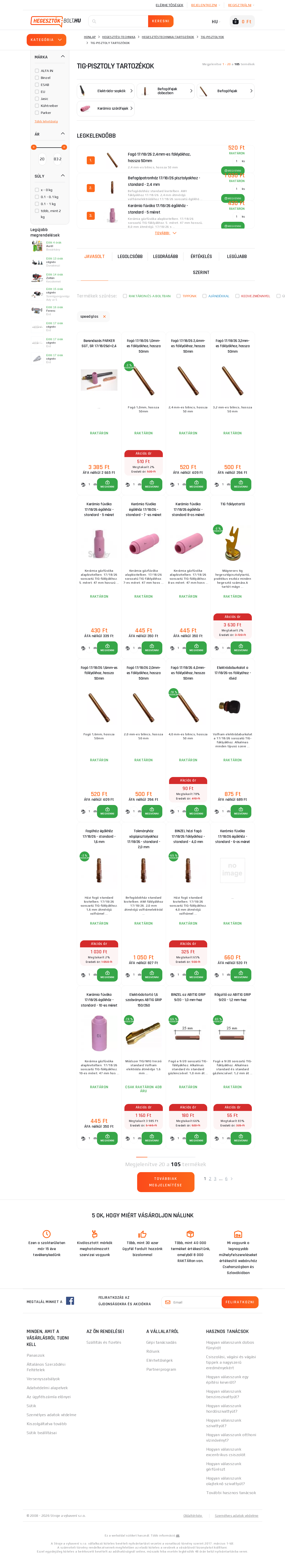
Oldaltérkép (192, 1522)
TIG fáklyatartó (232, 506)
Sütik (31, 1412)
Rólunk (153, 1357)
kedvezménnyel (255, 296)
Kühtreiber (49, 106)
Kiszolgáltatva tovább (47, 1430)
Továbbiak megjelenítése (165, 1188)
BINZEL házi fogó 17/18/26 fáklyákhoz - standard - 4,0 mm (188, 841)
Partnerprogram (161, 1375)
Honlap (90, 37)
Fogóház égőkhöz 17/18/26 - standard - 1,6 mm (99, 841)
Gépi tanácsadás (161, 1348)
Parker (46, 113)
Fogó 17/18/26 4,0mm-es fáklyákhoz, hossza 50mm (188, 676)
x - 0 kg (47, 190)
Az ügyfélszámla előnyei (49, 1403)
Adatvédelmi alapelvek (47, 1394)
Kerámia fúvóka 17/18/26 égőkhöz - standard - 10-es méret (99, 1007)
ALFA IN (47, 71)
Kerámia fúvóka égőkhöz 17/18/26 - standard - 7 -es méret (143, 511)
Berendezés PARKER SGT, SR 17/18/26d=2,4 (99, 343)
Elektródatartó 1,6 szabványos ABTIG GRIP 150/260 (143, 1006)
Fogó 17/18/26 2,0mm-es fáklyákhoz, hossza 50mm (144, 676)
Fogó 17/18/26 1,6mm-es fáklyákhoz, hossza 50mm (99, 676)
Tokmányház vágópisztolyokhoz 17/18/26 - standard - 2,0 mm (143, 842)
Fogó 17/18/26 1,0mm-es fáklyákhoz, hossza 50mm (144, 346)
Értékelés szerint (201, 264)
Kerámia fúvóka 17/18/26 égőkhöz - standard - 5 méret (99, 511)
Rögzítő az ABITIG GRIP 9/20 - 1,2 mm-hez (232, 1003)
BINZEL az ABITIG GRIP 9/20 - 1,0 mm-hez (188, 1003)
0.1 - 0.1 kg (50, 197)
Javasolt (94, 256)
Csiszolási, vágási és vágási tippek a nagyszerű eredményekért (231, 1369)
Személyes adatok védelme (52, 1421)
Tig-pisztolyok (212, 37)
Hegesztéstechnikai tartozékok (168, 37)
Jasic (44, 99)
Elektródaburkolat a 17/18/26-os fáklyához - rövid (232, 676)
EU (43, 92)
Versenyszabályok (43, 1385)
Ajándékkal (219, 296)
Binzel (46, 78)
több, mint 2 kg (51, 214)
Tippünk (189, 296)
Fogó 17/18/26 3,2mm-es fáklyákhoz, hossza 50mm (233, 346)
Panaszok (36, 1361)
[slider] (33, 146)
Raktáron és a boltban (150, 296)
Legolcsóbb (130, 256)
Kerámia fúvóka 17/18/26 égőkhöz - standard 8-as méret (188, 511)
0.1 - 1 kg (48, 204)
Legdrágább (165, 256)
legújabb (237, 256)
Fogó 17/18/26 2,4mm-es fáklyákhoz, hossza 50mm (188, 346)
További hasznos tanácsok (231, 1499)
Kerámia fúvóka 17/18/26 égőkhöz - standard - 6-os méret (232, 841)
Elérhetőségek (169, 5)
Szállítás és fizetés (104, 1348)
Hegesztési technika (118, 37)
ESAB (45, 85)
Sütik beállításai (42, 1439)
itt (178, 1542)
